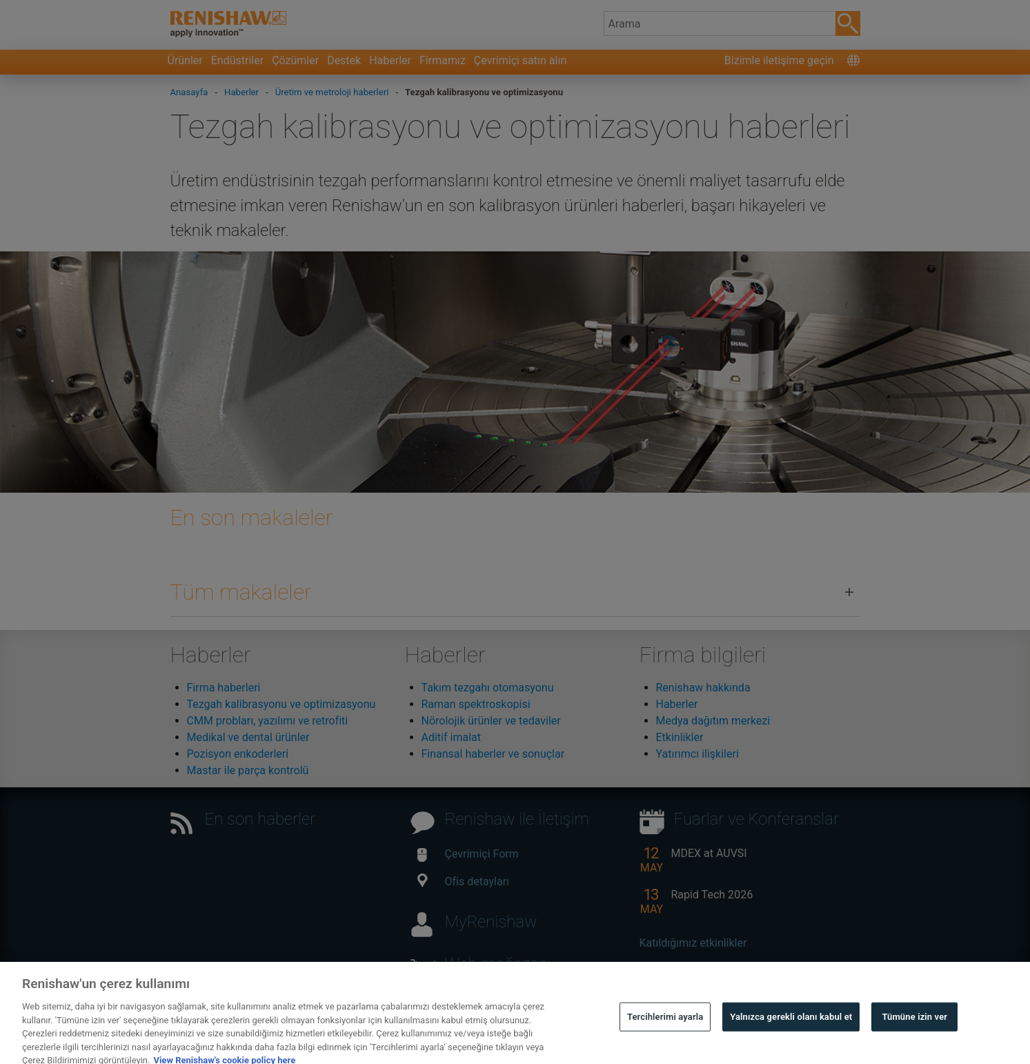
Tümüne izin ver (914, 1033)
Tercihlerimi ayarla (665, 1033)
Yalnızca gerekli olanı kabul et (791, 1033)
